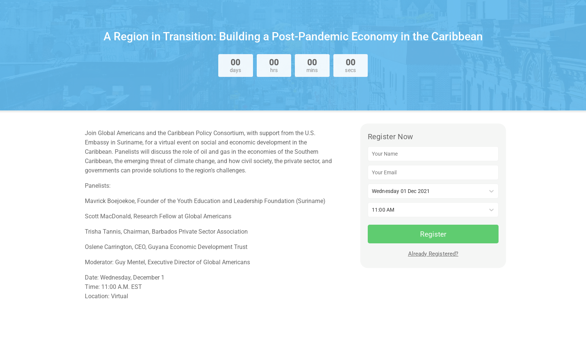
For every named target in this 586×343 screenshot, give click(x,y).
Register (433, 234)
